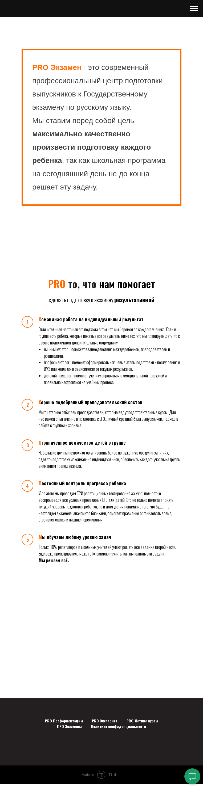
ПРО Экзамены (69, 726)
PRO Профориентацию (64, 720)
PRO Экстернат (104, 720)
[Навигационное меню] (194, 8)
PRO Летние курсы (142, 720)
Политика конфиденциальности (118, 726)
